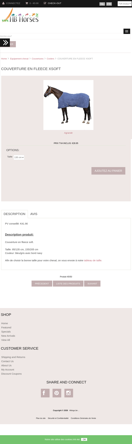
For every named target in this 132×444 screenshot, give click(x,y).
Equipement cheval (19, 58)
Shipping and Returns (13, 357)
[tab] (42, 212)
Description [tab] (14, 214)
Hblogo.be (73, 410)
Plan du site (41, 418)
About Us (6, 365)
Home (4, 58)
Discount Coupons (11, 373)
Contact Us (7, 361)
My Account (7, 369)
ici (78, 440)
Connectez (11, 3)
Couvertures (37, 58)
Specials (6, 331)
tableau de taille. (93, 260)
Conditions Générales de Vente (83, 418)
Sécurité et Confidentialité (58, 418)
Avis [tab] (33, 214)
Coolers (50, 58)
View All (5, 339)
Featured (6, 327)
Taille (9, 156)
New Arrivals (8, 335)
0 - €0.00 (32, 3)
